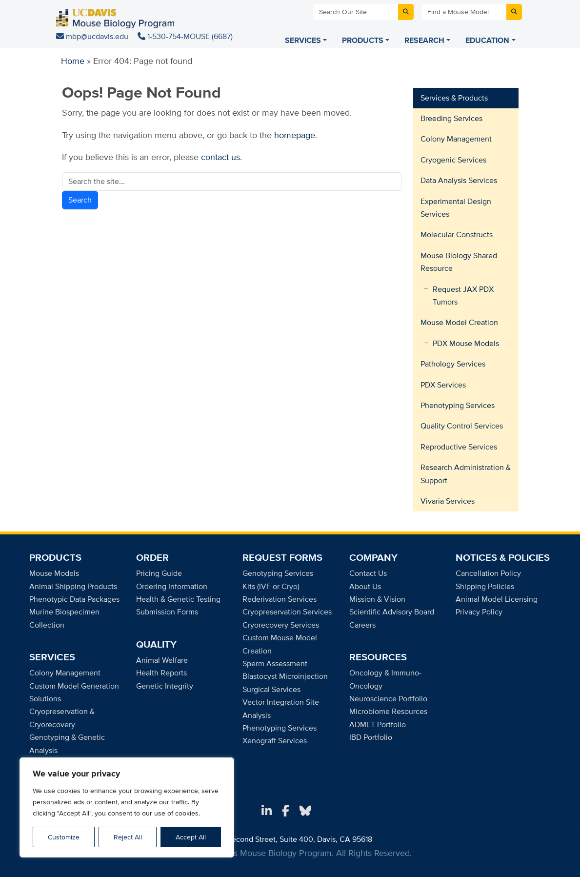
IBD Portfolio (370, 737)
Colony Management (456, 138)
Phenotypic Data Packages (74, 599)
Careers (362, 625)
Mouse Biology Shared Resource (458, 262)
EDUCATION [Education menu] (487, 40)
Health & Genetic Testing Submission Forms (178, 605)
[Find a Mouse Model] (463, 12)
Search (80, 199)
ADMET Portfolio (377, 724)
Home (72, 61)
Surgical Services (271, 689)
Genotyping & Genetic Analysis (67, 743)
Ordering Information (171, 586)
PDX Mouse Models (466, 343)
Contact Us (368, 573)
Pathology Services (452, 363)
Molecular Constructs (456, 234)
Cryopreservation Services (287, 611)
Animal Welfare (162, 660)
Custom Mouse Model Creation (279, 644)
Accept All (191, 837)
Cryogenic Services (453, 159)
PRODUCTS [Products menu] (362, 40)
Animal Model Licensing (497, 599)
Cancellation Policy (488, 573)
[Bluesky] (305, 811)
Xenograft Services (274, 740)
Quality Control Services (461, 425)
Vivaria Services (447, 501)
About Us (365, 586)
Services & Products (454, 97)
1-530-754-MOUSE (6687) (185, 36)
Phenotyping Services (457, 405)
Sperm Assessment (274, 663)
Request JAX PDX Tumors (463, 295)
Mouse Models (54, 573)
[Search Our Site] (355, 12)
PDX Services (443, 384)
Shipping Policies (485, 586)
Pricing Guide (159, 573)
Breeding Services (451, 118)
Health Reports (161, 672)
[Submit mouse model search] (514, 12)
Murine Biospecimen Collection (64, 618)
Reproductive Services (458, 446)
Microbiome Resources (388, 711)
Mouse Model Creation (459, 322)
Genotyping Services (277, 573)
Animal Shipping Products (73, 586)
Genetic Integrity (164, 686)
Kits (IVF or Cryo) (271, 586)
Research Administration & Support (465, 474)
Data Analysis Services (458, 180)
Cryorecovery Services (280, 625)
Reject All (128, 837)
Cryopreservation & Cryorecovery (62, 718)
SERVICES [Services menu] (303, 40)
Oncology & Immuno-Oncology (385, 679)
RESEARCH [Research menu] (424, 40)
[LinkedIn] (266, 811)
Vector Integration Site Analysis (280, 708)
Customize (64, 837)
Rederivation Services (279, 599)
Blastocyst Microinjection (285, 676)
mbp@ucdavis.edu (93, 36)
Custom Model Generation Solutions (74, 692)
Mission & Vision (377, 599)
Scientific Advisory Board (391, 611)
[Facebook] (285, 811)
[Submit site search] (406, 12)
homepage (294, 135)
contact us (220, 157)
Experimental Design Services (455, 208)
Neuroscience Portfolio (388, 698)
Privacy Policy (479, 611)
